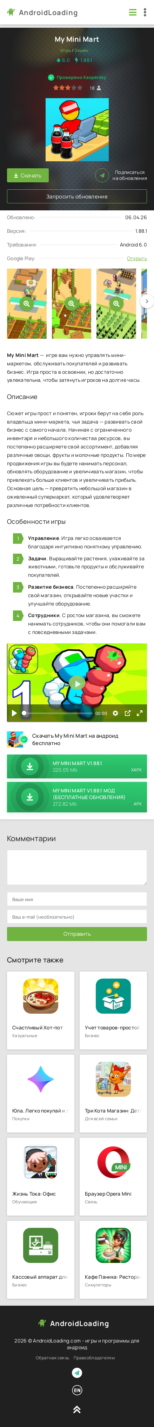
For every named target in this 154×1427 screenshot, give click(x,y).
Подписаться (121, 175)
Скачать (28, 175)
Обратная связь (52, 1358)
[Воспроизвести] (14, 713)
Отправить (77, 934)
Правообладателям (94, 1358)
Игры (65, 50)
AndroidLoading (48, 12)
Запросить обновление (77, 196)
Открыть (137, 258)
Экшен (81, 50)
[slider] (57, 713)
